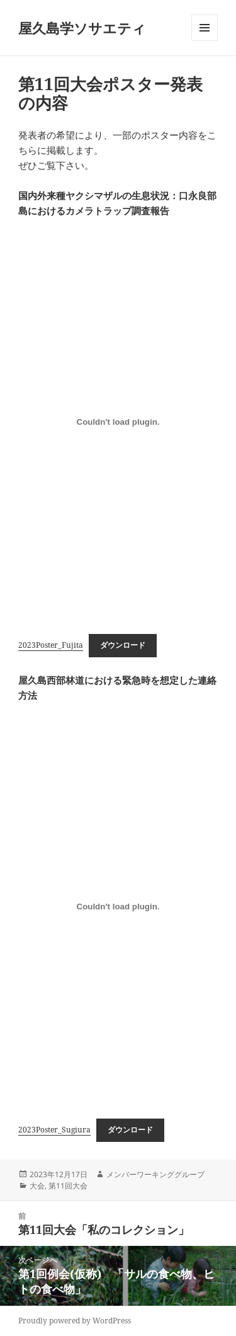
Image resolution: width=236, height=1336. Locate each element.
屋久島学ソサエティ (82, 27)
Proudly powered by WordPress (74, 1320)
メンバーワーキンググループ (155, 1174)
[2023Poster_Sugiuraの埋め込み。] (118, 907)
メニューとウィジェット (204, 40)
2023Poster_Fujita (50, 645)
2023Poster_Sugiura (54, 1129)
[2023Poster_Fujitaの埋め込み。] (118, 422)
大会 (37, 1185)
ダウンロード (122, 645)
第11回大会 (67, 1185)
